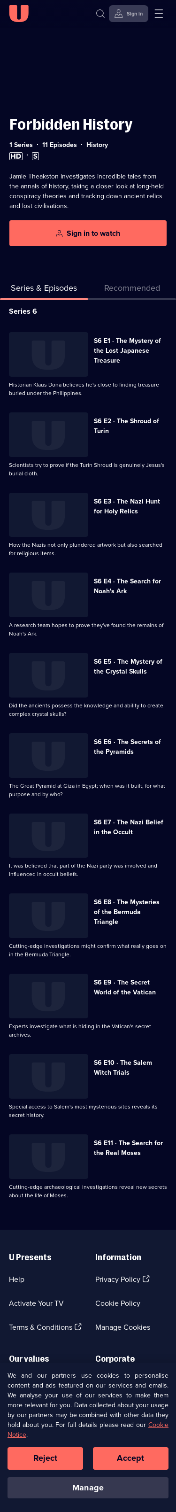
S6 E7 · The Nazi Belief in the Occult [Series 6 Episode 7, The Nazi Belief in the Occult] (128, 827)
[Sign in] (128, 13)
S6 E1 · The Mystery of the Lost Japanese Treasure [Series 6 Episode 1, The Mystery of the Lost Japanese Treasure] (127, 350)
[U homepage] (19, 13)
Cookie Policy (117, 1303)
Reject (45, 1462)
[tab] (132, 290)
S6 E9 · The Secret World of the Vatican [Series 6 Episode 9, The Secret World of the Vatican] (125, 987)
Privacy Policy (117, 1279)
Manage (88, 1491)
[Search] (102, 13)
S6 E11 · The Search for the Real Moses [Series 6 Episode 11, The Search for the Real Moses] (128, 1148)
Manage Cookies (122, 1327)
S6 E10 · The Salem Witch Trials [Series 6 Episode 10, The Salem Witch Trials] (123, 1068)
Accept (130, 1462)
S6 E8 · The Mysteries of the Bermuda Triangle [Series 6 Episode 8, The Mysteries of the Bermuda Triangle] (127, 912)
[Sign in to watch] (88, 233)
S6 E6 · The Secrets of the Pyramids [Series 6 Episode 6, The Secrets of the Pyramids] (127, 747)
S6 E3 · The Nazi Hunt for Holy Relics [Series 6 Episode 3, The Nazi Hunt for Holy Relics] (127, 506)
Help (16, 1279)
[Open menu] (158, 13)
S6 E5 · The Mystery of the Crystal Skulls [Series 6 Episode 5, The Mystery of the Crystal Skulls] (128, 666)
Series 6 (23, 311)
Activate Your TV (36, 1303)
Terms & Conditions (40, 1327)
